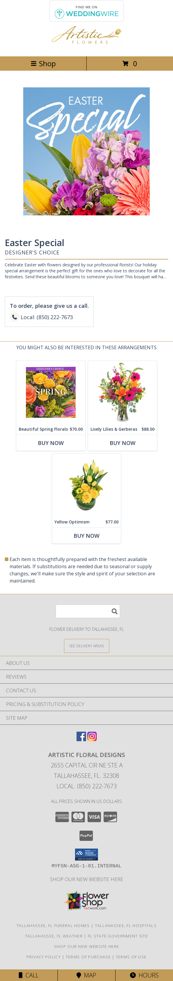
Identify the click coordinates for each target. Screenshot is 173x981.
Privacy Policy (44, 957)
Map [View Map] (86, 975)
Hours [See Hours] (144, 975)
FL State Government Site (118, 936)
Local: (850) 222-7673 (87, 786)
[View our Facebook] (81, 739)
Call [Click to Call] (29, 975)
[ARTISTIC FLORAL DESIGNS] (86, 47)
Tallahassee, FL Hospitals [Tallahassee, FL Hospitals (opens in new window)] (126, 925)
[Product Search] (88, 611)
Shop (43, 63)
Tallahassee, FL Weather (54, 936)
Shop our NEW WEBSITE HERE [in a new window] (86, 879)
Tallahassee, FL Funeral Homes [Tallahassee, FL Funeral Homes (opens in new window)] (53, 925)
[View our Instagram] (92, 739)
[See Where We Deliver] (86, 645)
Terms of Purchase (88, 957)
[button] (86, 855)
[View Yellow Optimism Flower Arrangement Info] (86, 485)
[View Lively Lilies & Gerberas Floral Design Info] (122, 392)
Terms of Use (131, 957)
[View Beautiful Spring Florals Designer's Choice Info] (50, 392)
